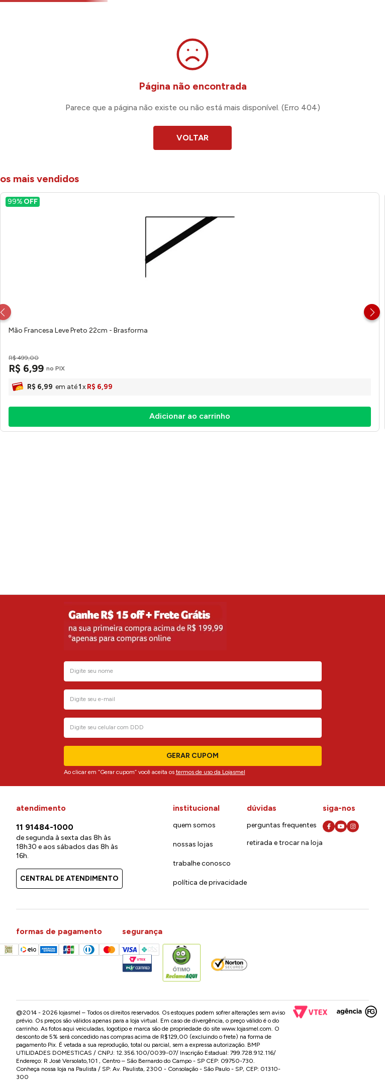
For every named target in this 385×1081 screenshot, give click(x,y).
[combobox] (171, 48)
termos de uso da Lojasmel (210, 772)
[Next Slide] (372, 416)
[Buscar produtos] (236, 47)
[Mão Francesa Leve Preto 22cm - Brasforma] (66, 416)
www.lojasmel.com (246, 1028)
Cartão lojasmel (301, 20)
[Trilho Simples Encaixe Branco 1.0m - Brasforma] (202, 416)
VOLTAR (192, 242)
